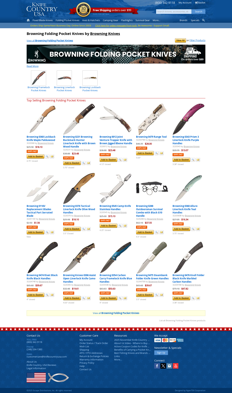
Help (82, 366)
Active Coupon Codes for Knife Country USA (137, 346)
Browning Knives (105, 33)
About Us (32, 361)
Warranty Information (91, 359)
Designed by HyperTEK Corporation (190, 390)
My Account (185, 2)
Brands (183, 20)
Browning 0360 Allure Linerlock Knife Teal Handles (185, 209)
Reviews (41, 365)
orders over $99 (104, 11)
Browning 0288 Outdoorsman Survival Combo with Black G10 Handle (149, 210)
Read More (32, 66)
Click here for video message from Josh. (116, 25)
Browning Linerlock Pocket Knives (64, 89)
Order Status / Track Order (94, 343)
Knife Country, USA (42, 9)
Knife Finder (204, 20)
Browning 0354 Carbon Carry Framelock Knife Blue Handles (116, 278)
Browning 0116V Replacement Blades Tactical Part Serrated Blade (40, 210)
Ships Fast (32, 151)
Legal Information (36, 368)
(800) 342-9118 (165, 3)
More (156, 20)
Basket (201, 2)
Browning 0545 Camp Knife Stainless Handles (115, 207)
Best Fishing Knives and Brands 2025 (133, 353)
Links (117, 356)
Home (28, 20)
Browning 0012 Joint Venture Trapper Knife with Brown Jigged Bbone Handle (116, 140)
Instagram (169, 366)
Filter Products (197, 40)
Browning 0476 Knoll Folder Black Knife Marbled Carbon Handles (188, 278)
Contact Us (33, 335)
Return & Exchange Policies (94, 356)
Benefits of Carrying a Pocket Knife (132, 349)
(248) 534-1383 (34, 349)
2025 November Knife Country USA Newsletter (139, 339)
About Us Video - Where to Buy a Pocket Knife (138, 343)
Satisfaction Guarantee (83, 10)
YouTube (175, 366)
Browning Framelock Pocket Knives (39, 89)
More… (118, 359)
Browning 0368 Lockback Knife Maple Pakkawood (41, 138)
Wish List (84, 346)
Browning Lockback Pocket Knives (90, 89)
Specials (195, 20)
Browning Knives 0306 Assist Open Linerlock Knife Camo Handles (79, 278)
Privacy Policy (87, 362)
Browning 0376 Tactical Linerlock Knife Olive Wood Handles (79, 209)
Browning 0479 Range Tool (151, 136)
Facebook (157, 366)
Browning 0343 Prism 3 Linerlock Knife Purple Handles (186, 140)
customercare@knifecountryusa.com (47, 356)
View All (180, 40)
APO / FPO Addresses (91, 353)
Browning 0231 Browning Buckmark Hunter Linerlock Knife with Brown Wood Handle (79, 141)
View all (50, 40)
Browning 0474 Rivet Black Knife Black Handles (42, 277)
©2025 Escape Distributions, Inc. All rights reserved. (49, 390)
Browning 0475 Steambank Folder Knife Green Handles (152, 277)
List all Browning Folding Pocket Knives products (182, 320)
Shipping (84, 349)
